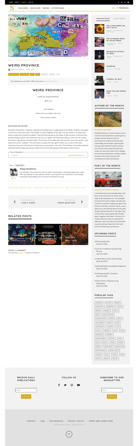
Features (23, 8)
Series (46, 8)
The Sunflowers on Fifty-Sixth (115, 27)
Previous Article (28, 200)
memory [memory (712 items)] (109, 334)
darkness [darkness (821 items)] (110, 306)
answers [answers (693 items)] (99, 302)
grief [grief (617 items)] (112, 318)
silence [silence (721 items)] (98, 354)
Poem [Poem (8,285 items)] (112, 342)
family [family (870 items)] (115, 310)
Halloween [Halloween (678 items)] (100, 322)
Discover (35, 8)
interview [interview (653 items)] (99, 326)
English (39, 74)
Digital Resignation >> (77, 155)
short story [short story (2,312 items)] (114, 350)
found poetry (39, 187)
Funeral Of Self (114, 79)
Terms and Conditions (101, 421)
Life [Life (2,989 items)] (118, 326)
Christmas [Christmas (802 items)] (100, 306)
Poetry (33, 74)
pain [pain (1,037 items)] (97, 342)
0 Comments (46, 74)
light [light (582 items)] (98, 330)
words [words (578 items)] (106, 358)
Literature (110, 31)
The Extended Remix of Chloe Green (115, 40)
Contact (31, 421)
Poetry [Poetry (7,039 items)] (120, 342)
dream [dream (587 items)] (98, 310)
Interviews (58, 8)
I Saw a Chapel (28, 203)
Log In (30, 2)
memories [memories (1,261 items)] (99, 334)
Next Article (70, 200)
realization (50, 187)
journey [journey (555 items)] (110, 326)
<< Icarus (14, 155)
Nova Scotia (81, 187)
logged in (21, 253)
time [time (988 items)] (122, 354)
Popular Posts (103, 19)
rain (73, 187)
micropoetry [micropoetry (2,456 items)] (100, 338)
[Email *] (26, 390)
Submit (24, 2)
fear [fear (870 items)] (97, 314)
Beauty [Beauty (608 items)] (117, 302)
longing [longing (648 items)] (106, 330)
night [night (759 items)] (120, 338)
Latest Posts (19, 165)
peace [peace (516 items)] (105, 342)
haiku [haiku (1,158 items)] (119, 318)
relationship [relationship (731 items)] (101, 350)
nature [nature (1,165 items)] (111, 338)
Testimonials (56, 421)
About (17, 2)
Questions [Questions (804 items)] (108, 346)
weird (68, 187)
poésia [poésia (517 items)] (98, 346)
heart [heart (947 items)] (109, 322)
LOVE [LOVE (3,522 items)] (122, 330)
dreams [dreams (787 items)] (107, 310)
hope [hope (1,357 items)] (117, 322)
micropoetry (13, 187)
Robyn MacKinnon (17, 69)
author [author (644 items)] (108, 302)
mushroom (60, 187)
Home (11, 2)
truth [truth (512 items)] (98, 358)
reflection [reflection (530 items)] (120, 346)
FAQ (43, 421)
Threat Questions (66, 203)
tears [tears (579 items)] (114, 354)
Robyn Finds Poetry (14, 74)
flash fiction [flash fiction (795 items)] (108, 314)
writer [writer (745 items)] (115, 358)
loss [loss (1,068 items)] (115, 330)
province (23, 187)
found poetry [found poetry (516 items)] (101, 318)
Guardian (110, 66)
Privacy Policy (76, 421)
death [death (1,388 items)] (120, 306)
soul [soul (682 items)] (107, 354)
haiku (30, 187)
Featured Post (118, 30)
